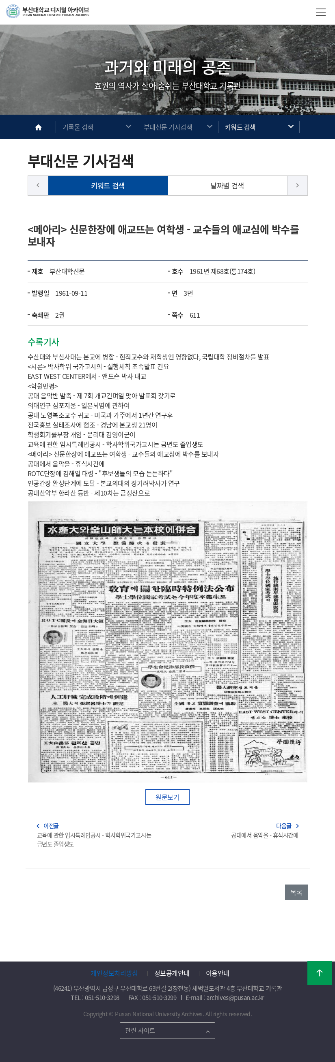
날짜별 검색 (227, 185)
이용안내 (217, 973)
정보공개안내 (172, 973)
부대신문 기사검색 (168, 127)
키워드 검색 (240, 127)
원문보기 (167, 797)
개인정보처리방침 (114, 973)
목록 (296, 892)
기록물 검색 (78, 127)
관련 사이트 (140, 1030)
